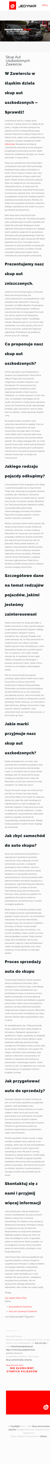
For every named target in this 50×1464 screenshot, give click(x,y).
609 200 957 (40, 1343)
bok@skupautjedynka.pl (22, 1346)
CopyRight (15, 1426)
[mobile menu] (46, 5)
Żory (25, 1298)
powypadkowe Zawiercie (20, 1306)
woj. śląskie (10, 1298)
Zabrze (19, 1298)
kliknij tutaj (10, 144)
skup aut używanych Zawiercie (23, 1311)
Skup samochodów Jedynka (19, 1360)
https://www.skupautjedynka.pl (20, 1350)
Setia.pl (43, 1436)
